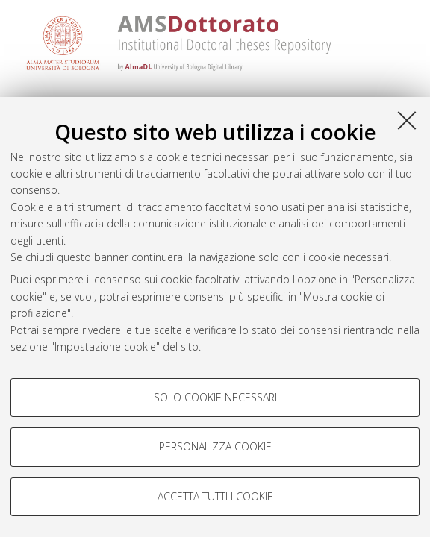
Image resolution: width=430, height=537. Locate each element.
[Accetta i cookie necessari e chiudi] (407, 120)
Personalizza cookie (215, 446)
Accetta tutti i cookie (215, 496)
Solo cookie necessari (215, 397)
